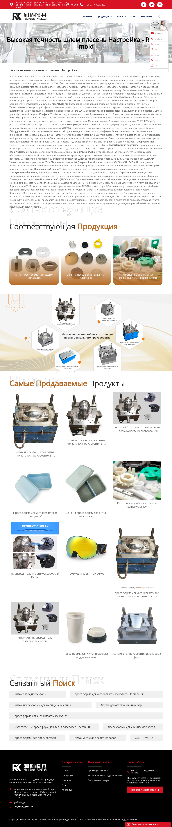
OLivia (155, 44)
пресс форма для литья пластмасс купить (41, 716)
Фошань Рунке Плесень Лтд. (58, 141)
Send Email (157, 33)
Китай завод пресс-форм (30, 694)
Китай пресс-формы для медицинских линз (43, 705)
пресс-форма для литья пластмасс (70, 819)
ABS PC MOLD (144, 738)
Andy (154, 60)
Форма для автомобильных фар (121, 705)
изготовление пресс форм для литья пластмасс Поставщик (53, 727)
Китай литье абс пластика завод (95, 738)
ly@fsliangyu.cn (21, 802)
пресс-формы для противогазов (35, 738)
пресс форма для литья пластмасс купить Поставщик (109, 694)
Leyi (154, 65)
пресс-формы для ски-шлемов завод (131, 727)
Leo (154, 49)
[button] (157, 260)
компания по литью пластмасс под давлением (112, 819)
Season (155, 55)
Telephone (156, 39)
